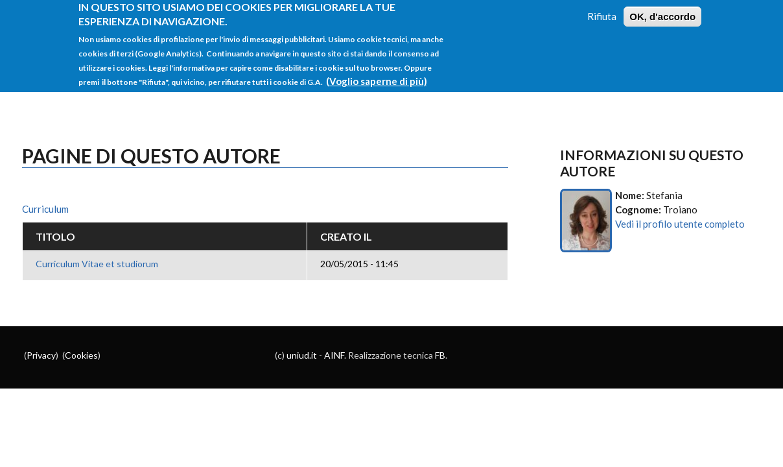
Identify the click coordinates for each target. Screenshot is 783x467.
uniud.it (301, 355)
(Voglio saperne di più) (376, 74)
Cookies (81, 355)
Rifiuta (601, 10)
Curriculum (45, 209)
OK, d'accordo (662, 10)
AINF (334, 355)
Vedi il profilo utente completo (680, 224)
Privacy (41, 355)
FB (440, 355)
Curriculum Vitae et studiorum (97, 263)
